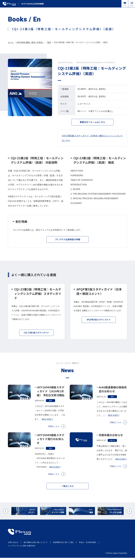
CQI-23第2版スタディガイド (36, 333)
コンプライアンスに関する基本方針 (21, 546)
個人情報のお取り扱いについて (36, 543)
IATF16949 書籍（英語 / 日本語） (30, 42)
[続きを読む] (47, 422)
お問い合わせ (13, 543)
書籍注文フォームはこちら (92, 122)
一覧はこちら (67, 487)
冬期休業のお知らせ (111, 438)
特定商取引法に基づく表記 (63, 543)
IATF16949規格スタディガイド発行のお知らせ (50, 442)
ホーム (10, 42)
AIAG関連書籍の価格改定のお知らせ (113, 392)
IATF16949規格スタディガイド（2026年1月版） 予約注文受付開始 (50, 394)
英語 (49, 42)
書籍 (50, 403)
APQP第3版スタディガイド (99, 320)
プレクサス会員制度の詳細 (67, 240)
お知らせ (112, 443)
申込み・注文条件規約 (87, 543)
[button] (5, 514)
